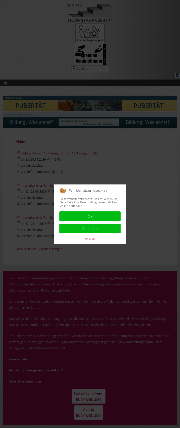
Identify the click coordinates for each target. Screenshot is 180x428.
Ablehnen (90, 228)
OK (90, 216)
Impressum (90, 238)
